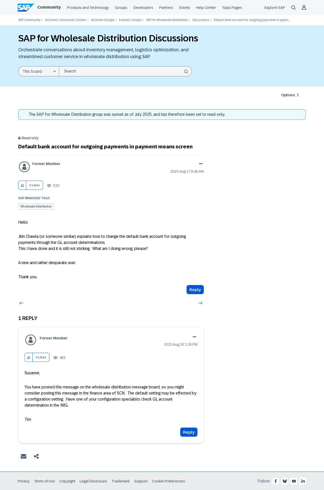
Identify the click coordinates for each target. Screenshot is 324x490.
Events (184, 8)
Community (49, 7)
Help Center (206, 8)
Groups (121, 8)
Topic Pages (232, 8)
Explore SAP (275, 8)
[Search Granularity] (38, 71)
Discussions (200, 20)
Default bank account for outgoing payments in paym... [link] (252, 20)
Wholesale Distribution (36, 206)
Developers (143, 8)
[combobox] (125, 71)
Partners (166, 8)
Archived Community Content (65, 20)
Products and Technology (88, 8)
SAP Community (29, 20)
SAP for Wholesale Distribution (167, 20)
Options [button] (288, 95)
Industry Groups (130, 20)
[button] (22, 185)
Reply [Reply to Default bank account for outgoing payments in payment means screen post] (195, 290)
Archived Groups (102, 20)
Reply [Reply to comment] (189, 432)
